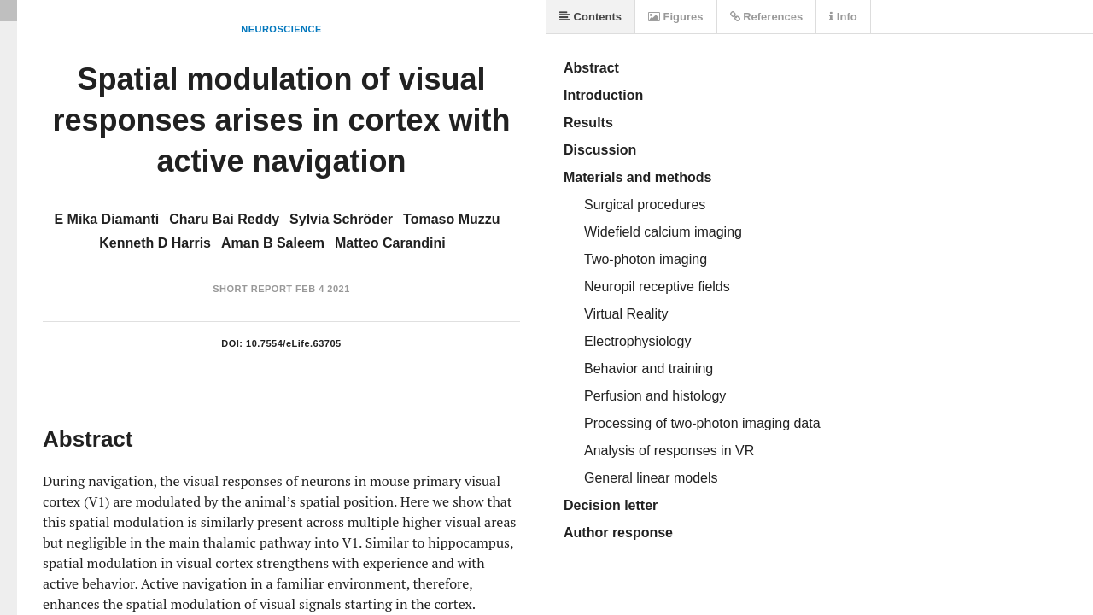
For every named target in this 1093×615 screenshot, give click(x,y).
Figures (676, 16)
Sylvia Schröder (341, 219)
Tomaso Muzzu (451, 219)
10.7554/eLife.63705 (294, 343)
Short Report (252, 289)
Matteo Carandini (390, 243)
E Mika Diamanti (106, 219)
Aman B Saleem (272, 243)
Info (842, 16)
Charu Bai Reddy (224, 219)
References (767, 16)
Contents (590, 16)
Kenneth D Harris (155, 243)
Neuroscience (281, 29)
